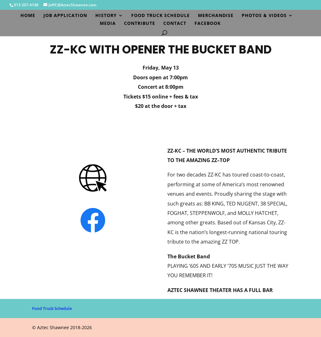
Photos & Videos (264, 15)
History (106, 15)
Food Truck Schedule (160, 15)
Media (108, 23)
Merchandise (216, 15)
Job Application (65, 15)
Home (27, 15)
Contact (174, 23)
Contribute (139, 23)
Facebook (207, 23)
